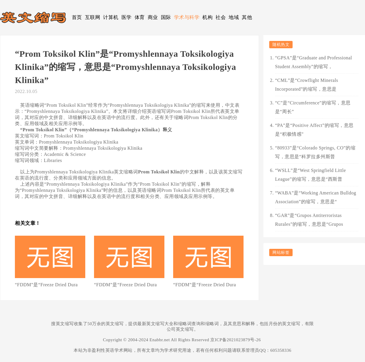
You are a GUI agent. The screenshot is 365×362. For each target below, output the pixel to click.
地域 (234, 17)
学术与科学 (187, 17)
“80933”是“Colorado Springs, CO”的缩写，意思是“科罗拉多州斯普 (315, 152)
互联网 (92, 17)
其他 (247, 17)
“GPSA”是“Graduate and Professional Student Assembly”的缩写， (313, 62)
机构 (207, 17)
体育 (140, 17)
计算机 (111, 17)
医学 (126, 17)
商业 (153, 17)
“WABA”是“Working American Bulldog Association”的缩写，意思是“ (315, 197)
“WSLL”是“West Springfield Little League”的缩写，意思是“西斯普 (310, 175)
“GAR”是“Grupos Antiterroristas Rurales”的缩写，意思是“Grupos (309, 220)
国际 (166, 17)
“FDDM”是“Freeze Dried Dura (46, 284)
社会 (220, 17)
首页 (77, 17)
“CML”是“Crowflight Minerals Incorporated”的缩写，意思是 (306, 85)
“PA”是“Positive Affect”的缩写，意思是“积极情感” (314, 130)
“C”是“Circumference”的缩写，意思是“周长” (313, 107)
